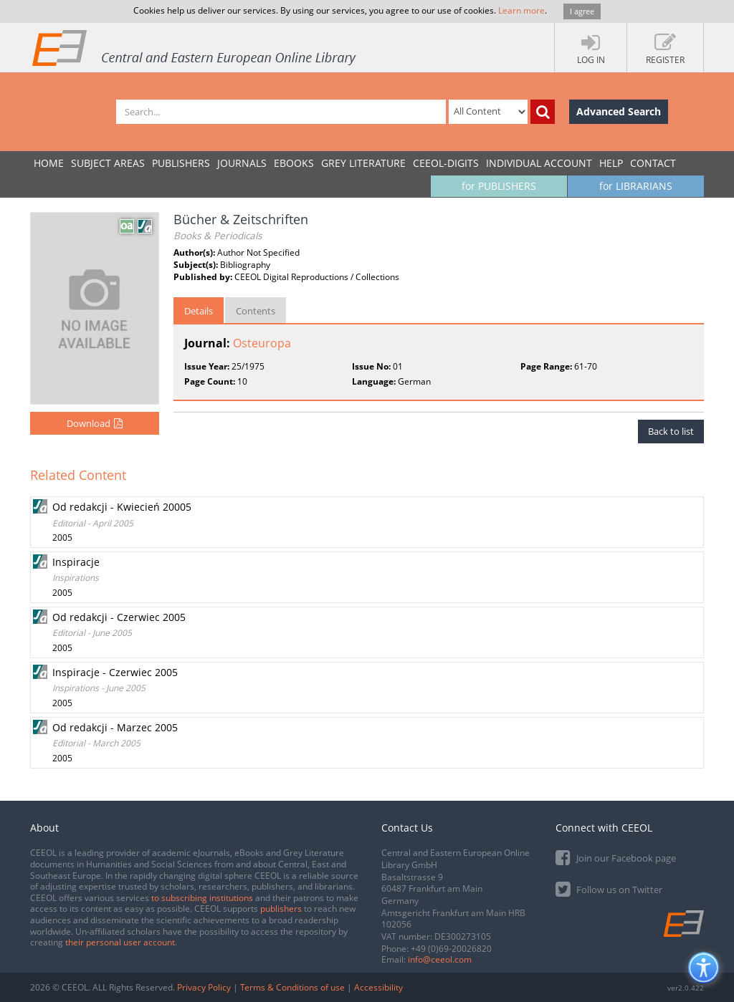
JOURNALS (242, 163)
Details (198, 310)
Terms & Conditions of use (292, 987)
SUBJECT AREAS (108, 163)
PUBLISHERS (181, 163)
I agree (582, 11)
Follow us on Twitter (609, 888)
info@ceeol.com (440, 959)
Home (49, 163)
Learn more (521, 10)
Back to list (671, 431)
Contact (653, 163)
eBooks (294, 163)
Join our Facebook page (616, 856)
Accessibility (378, 987)
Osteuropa (262, 343)
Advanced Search (618, 111)
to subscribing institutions (202, 898)
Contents (255, 310)
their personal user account (120, 942)
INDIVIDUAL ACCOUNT (539, 163)
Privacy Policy (204, 987)
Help (611, 163)
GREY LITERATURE (363, 163)
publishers (281, 908)
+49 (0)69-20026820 (451, 949)
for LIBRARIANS (635, 186)
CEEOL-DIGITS (446, 163)
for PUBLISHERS (499, 186)
